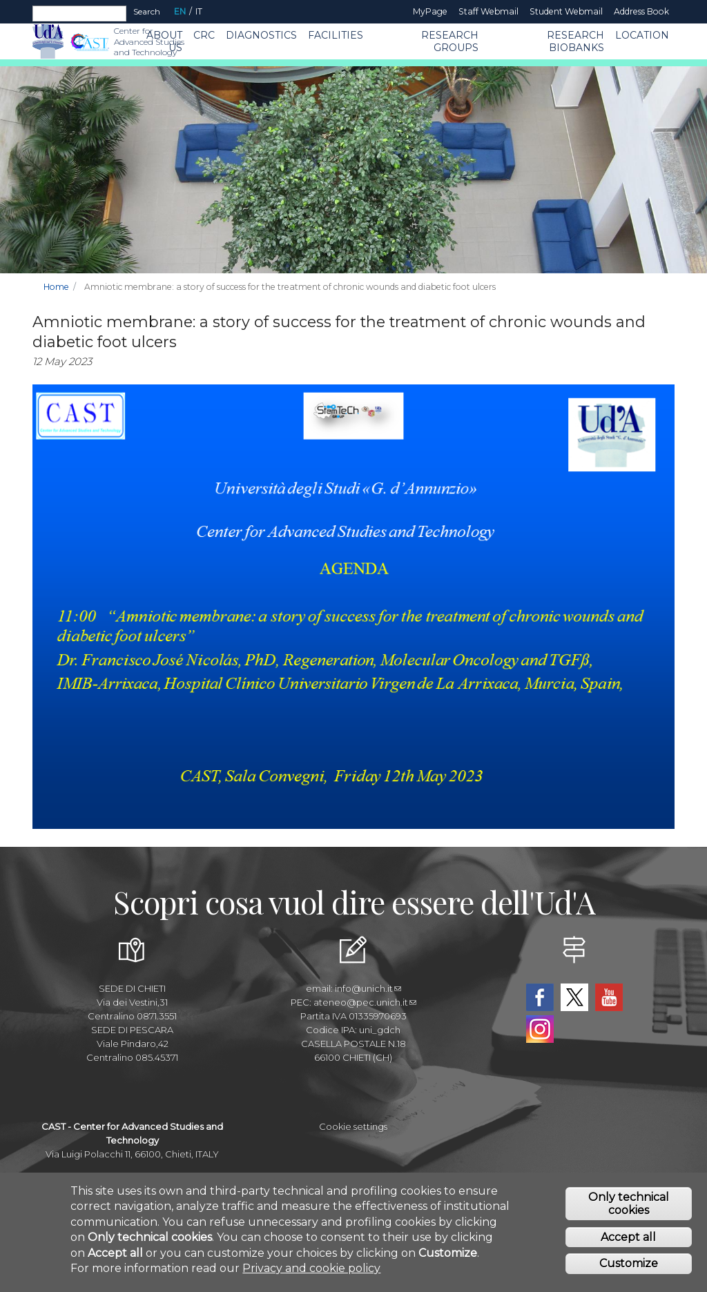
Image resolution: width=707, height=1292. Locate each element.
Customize (628, 1268)
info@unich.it (368, 988)
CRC (204, 35)
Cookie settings (353, 1126)
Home (56, 287)
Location (642, 35)
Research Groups (449, 41)
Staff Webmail (488, 11)
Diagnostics (261, 35)
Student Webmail (566, 11)
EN (180, 11)
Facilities (335, 35)
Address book (641, 11)
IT (198, 11)
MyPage (430, 11)
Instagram (540, 1029)
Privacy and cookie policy (311, 1273)
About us (164, 41)
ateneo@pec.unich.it (364, 1002)
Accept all (628, 1242)
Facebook (540, 997)
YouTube (609, 997)
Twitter (574, 997)
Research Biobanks (575, 41)
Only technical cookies (628, 1208)
